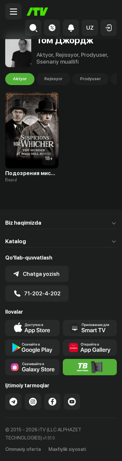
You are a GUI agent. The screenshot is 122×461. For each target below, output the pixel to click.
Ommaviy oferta (23, 449)
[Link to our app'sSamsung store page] (32, 367)
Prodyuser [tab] (90, 79)
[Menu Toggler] (13, 11)
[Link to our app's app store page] (32, 328)
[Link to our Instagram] (33, 402)
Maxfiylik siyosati (67, 449)
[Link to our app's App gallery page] (90, 347)
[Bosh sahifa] (37, 11)
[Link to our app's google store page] (32, 347)
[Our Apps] (90, 328)
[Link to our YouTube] (72, 402)
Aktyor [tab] (19, 79)
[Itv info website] (90, 367)
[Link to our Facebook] (52, 402)
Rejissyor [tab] (53, 79)
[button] (90, 28)
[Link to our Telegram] (13, 402)
